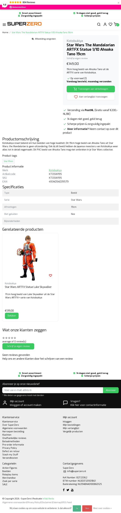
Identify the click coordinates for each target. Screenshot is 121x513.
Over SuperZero (10, 424)
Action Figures (9, 468)
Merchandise (9, 477)
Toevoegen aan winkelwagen (91, 89)
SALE (4, 484)
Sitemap (57, 502)
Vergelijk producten (73, 431)
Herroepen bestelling (13, 431)
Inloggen (67, 421)
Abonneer (111, 390)
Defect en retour (11, 451)
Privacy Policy (9, 448)
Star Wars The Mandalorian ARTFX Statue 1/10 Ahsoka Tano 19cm (42, 32)
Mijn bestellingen (71, 424)
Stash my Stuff (10, 454)
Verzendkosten (10, 457)
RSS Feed (67, 502)
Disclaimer (46, 502)
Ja (77, 508)
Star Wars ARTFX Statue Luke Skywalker (28, 287)
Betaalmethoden (11, 441)
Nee (87, 508)
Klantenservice (10, 421)
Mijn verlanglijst (71, 428)
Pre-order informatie (13, 444)
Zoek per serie (9, 481)
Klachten (6, 434)
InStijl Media (48, 498)
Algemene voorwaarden (14, 428)
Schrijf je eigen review (77, 58)
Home (5, 32)
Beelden (6, 471)
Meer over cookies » (102, 508)
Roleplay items (10, 474)
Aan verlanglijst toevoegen (90, 97)
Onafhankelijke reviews (14, 438)
